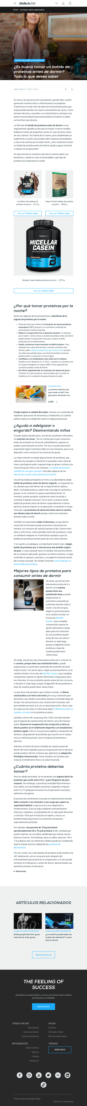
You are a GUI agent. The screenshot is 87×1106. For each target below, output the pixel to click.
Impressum (34, 1061)
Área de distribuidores (57, 1036)
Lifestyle (35, 1056)
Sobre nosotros (32, 1048)
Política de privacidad (23, 1099)
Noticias (35, 1052)
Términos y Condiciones (63, 1101)
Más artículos (43, 955)
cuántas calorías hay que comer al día (47, 350)
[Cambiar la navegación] (15, 3)
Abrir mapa (59, 1050)
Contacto (52, 1028)
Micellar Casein (49, 673)
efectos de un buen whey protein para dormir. (35, 474)
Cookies (37, 1099)
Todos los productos (30, 1036)
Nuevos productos (31, 1032)
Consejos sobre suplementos (32, 10)
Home (15, 10)
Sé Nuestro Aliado (55, 1032)
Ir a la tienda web (28, 214)
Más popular (33, 1028)
